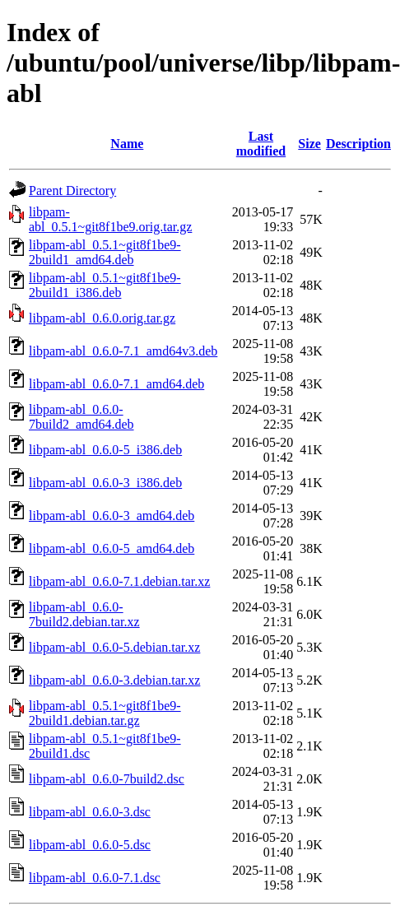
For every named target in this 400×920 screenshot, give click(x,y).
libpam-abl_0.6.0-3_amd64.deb (111, 516)
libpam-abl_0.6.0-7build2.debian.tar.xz (84, 614)
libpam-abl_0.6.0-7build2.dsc (106, 779)
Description (358, 144)
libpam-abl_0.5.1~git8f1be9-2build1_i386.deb (105, 285)
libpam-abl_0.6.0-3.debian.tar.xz (114, 680)
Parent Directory (72, 190)
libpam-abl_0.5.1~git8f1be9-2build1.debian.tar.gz (105, 713)
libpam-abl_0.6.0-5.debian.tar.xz (114, 647)
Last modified (261, 143)
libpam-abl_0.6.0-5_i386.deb (105, 450)
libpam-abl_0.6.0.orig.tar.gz (102, 318)
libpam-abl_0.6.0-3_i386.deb (105, 483)
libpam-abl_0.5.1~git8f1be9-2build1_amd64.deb (105, 252)
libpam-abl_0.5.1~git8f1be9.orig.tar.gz (110, 219)
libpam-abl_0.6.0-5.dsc (90, 845)
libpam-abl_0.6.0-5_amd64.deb (111, 548)
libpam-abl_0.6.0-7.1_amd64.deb (116, 384)
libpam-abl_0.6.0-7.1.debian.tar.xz (119, 581)
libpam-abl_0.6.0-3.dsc (90, 812)
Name (126, 144)
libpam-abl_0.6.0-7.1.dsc (94, 878)
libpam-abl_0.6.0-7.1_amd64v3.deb (123, 351)
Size (309, 144)
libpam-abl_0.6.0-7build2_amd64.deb (81, 416)
